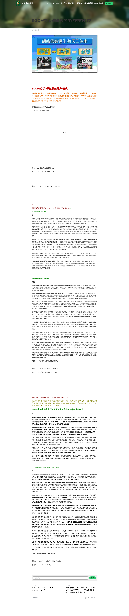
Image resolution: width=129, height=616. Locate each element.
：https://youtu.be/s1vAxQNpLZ (46, 372)
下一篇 (67, 585)
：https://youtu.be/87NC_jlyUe (46, 171)
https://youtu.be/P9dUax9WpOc (49, 561)
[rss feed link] (85, 598)
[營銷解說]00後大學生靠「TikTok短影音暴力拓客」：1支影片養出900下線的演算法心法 (80, 590)
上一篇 (34, 585)
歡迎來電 (109, 3)
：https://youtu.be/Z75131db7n (47, 368)
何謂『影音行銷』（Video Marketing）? (43, 588)
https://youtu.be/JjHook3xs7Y (48, 565)
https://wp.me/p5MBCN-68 (40, 110)
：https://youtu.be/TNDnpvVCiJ (47, 186)
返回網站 (34, 597)
